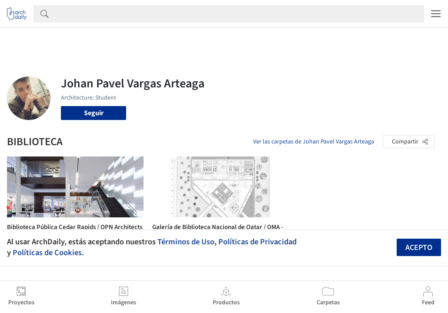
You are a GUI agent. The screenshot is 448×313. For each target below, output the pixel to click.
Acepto (418, 247)
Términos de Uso (185, 241)
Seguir (94, 113)
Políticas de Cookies (47, 252)
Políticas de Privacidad (257, 241)
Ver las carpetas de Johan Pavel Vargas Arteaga (313, 142)
